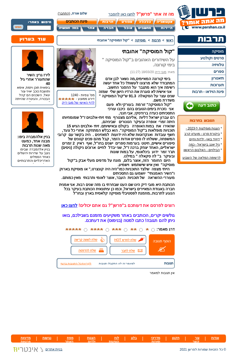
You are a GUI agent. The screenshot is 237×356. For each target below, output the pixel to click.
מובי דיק (160, 72)
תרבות (156, 40)
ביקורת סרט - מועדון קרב (202, 134)
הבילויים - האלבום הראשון (202, 150)
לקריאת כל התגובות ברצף (75, 263)
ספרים (219, 71)
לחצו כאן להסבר (121, 14)
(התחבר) (64, 13)
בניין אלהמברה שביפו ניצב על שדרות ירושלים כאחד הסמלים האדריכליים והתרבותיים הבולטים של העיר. (33, 157)
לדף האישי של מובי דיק (78, 103)
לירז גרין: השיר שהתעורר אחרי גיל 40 (35, 79)
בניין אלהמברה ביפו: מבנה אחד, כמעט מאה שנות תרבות (33, 141)
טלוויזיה (218, 65)
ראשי (169, 40)
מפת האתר (69, 340)
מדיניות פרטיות (26, 340)
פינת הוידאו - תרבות (208, 91)
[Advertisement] (201, 248)
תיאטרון (217, 78)
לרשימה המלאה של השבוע (201, 158)
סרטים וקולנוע (212, 58)
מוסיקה (218, 51)
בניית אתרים (36, 349)
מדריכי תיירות (155, 340)
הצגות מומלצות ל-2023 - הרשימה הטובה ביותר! (204, 130)
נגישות (46, 338)
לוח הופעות (114, 340)
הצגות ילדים (91, 340)
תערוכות (217, 85)
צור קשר (196, 340)
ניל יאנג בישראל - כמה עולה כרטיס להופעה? (205, 146)
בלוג (134, 338)
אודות (215, 338)
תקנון (175, 338)
